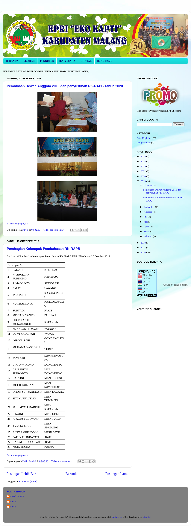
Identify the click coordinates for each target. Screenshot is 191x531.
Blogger (147, 516)
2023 (143, 166)
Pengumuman (144, 142)
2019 (143, 181)
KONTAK (86, 61)
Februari (148, 236)
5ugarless (117, 516)
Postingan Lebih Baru (22, 474)
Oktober (148, 185)
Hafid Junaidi (17, 496)
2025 (143, 156)
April (147, 226)
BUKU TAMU (104, 61)
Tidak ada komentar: (54, 229)
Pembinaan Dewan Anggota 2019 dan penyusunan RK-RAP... (162, 191)
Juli (146, 216)
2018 (143, 242)
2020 (143, 176)
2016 (143, 252)
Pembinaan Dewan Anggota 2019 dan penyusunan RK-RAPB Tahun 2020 (65, 86)
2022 (143, 171)
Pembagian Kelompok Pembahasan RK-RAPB (43, 249)
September (149, 207)
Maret (147, 231)
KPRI (13, 501)
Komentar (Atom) (28, 481)
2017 (143, 247)
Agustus (148, 211)
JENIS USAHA (67, 61)
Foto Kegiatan (144, 138)
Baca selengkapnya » (17, 223)
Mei (146, 221)
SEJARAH (29, 61)
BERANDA (12, 61)
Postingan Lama (116, 474)
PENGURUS (47, 61)
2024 (143, 161)
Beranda (71, 474)
